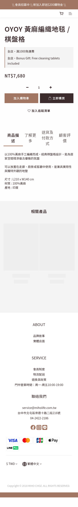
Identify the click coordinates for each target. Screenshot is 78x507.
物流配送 (39, 374)
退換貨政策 (39, 379)
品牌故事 (39, 336)
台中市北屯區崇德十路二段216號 (39, 413)
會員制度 (39, 369)
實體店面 (39, 341)
